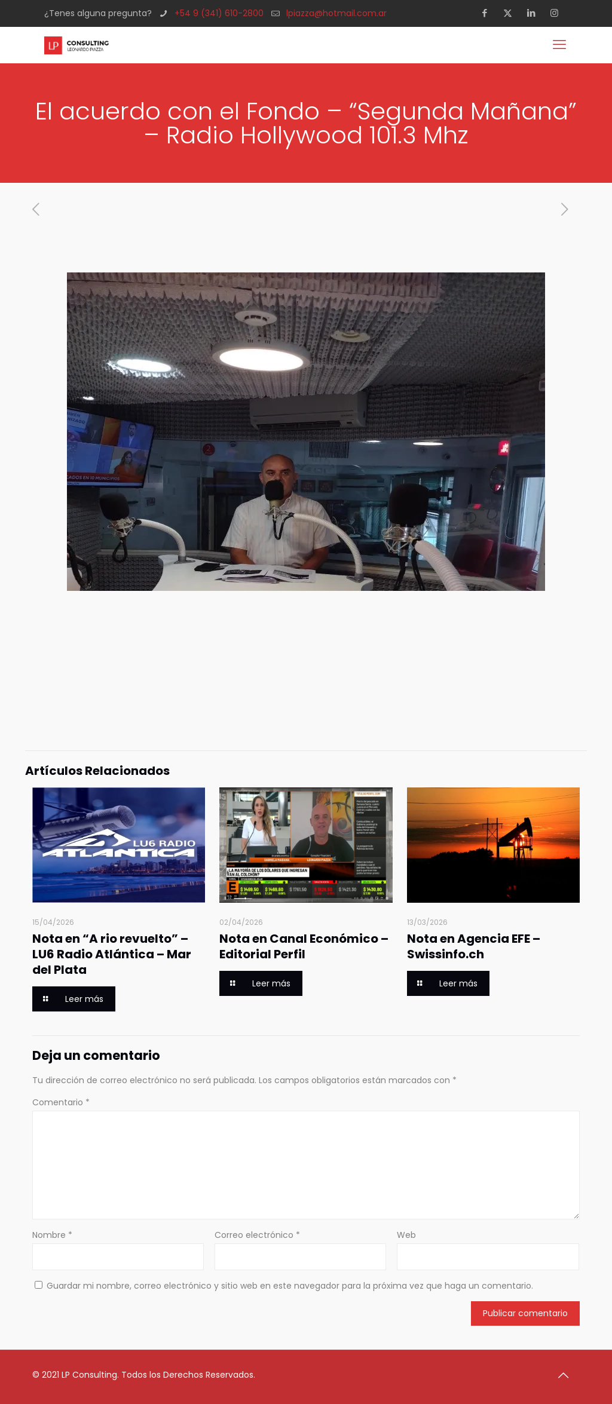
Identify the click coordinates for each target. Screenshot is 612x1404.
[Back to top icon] (567, 1375)
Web (406, 1235)
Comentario (61, 1102)
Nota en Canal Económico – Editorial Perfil (303, 946)
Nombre (52, 1235)
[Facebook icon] (488, 13)
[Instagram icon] (558, 13)
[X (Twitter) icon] (511, 13)
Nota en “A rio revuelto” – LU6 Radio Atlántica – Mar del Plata (111, 954)
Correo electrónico (257, 1235)
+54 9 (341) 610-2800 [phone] (219, 13)
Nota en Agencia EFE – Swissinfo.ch (473, 946)
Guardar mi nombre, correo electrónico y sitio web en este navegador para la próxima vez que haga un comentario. (290, 1286)
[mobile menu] (560, 45)
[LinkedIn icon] (534, 13)
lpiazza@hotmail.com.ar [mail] (336, 13)
